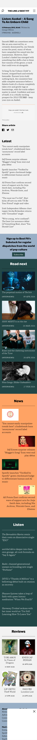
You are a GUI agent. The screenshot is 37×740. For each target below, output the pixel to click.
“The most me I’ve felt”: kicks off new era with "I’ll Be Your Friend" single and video (15, 201)
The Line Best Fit (18, 11)
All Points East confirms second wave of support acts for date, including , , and (16, 188)
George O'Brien (8, 30)
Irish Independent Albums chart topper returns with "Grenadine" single (17, 211)
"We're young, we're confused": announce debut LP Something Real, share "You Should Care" (16, 223)
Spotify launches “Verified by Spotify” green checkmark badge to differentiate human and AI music (16, 173)
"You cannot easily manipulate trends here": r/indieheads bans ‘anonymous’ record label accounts (16, 150)
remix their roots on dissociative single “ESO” (18, 537)
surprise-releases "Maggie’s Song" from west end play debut (16, 162)
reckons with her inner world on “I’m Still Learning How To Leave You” (17, 611)
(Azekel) (16, 33)
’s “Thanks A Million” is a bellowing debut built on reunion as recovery (18, 581)
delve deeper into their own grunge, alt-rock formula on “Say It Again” (18, 552)
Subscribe (18, 254)
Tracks (6, 33)
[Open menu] (34, 11)
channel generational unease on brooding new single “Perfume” (17, 567)
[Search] (3, 11)
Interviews (8, 297)
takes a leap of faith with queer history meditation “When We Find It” (17, 596)
